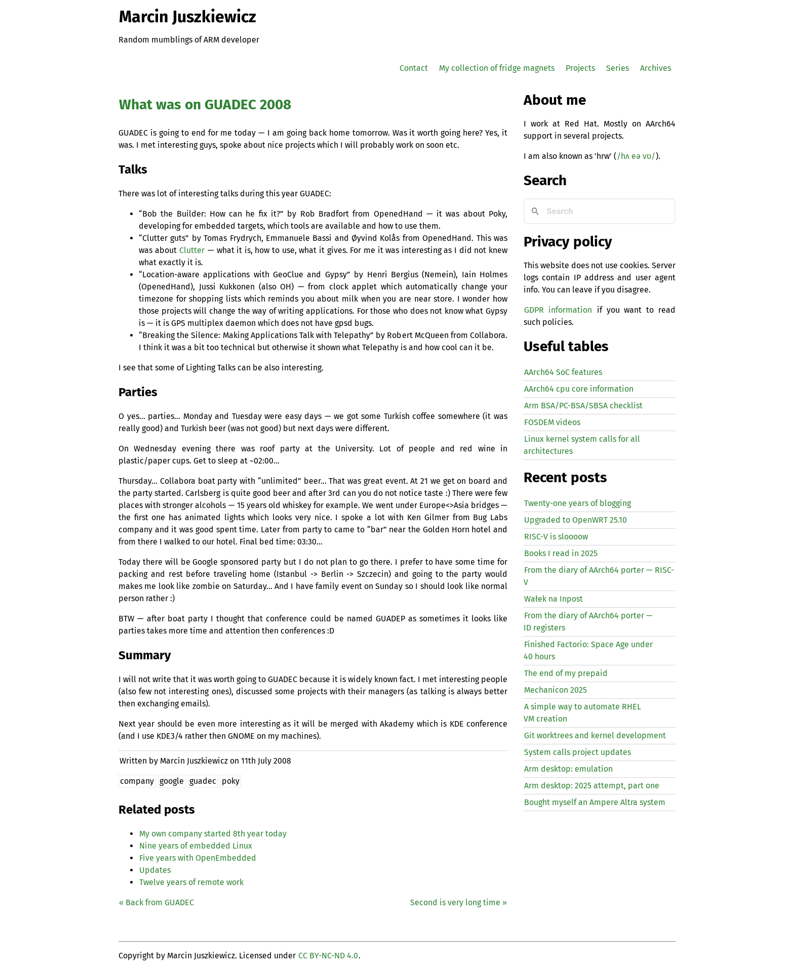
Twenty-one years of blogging (577, 503)
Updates (155, 870)
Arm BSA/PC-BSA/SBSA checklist (583, 405)
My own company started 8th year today (213, 833)
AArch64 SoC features (563, 372)
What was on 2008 (205, 104)
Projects (580, 68)
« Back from (156, 902)
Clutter (192, 250)
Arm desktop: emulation (568, 769)
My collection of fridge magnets (496, 68)
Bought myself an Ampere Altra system (594, 802)
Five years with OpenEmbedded (197, 858)
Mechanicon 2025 (555, 690)
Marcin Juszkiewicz (187, 16)
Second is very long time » (458, 902)
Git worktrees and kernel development (595, 735)
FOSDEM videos (552, 422)
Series (617, 68)
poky (231, 781)
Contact (414, 68)
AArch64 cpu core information (578, 389)
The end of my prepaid (566, 673)
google (172, 781)
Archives (655, 68)
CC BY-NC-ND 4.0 (328, 955)
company (137, 781)
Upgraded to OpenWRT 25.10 (575, 520)
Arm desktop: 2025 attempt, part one (591, 785)
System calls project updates (577, 752)
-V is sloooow (556, 536)
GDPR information (558, 310)
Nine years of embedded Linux (195, 846)
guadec (202, 781)
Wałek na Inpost (553, 599)
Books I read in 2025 (561, 553)
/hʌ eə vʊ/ (636, 156)
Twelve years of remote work (191, 882)
